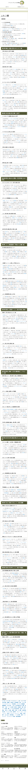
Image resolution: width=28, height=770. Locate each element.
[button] (27, 9)
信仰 (13, 86)
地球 (9, 577)
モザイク (8, 511)
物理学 (13, 710)
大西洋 (24, 415)
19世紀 (18, 281)
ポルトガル (6, 412)
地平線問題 (16, 702)
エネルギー (22, 335)
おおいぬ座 (7, 714)
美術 (13, 509)
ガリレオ (7, 200)
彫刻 (5, 511)
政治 (23, 154)
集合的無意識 (18, 716)
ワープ (23, 607)
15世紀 (4, 409)
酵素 (20, 710)
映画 (3, 539)
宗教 (19, 644)
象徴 (11, 25)
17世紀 (4, 200)
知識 (23, 126)
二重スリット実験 (8, 710)
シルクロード (8, 171)
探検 (15, 409)
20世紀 (22, 285)
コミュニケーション (22, 321)
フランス (16, 217)
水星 (6, 319)
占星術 (3, 36)
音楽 (3, 554)
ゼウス (24, 58)
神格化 (11, 512)
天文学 (23, 33)
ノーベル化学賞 (17, 714)
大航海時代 (12, 409)
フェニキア (20, 386)
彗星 (9, 265)
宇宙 (8, 43)
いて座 (13, 705)
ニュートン (8, 426)
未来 (11, 126)
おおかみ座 (9, 705)
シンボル (10, 30)
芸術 (7, 554)
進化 (24, 234)
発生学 (8, 713)
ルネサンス (18, 512)
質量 (17, 463)
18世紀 (13, 217)
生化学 (21, 708)
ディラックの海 (9, 711)
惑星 (23, 705)
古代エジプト (5, 134)
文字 (6, 142)
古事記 (15, 105)
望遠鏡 (15, 200)
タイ (13, 299)
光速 (3, 608)
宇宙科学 (12, 702)
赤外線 (25, 273)
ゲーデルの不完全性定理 (14, 708)
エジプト (9, 28)
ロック (16, 349)
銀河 (25, 707)
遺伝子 (22, 714)
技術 (6, 431)
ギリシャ (14, 69)
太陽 (9, 194)
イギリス (12, 189)
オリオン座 (8, 700)
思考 (17, 321)
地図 (17, 378)
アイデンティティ (9, 557)
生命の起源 (8, 621)
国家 (12, 123)
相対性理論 (12, 714)
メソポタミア (4, 28)
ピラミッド (19, 140)
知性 (13, 38)
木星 (11, 463)
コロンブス (24, 412)
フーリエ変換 (4, 708)
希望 (26, 468)
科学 (11, 43)
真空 (20, 702)
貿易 (5, 386)
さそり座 (3, 700)
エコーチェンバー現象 (11, 716)
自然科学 (14, 711)
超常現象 (4, 285)
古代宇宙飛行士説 (18, 705)
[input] (14, 10)
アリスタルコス (14, 700)
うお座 (6, 707)
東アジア (4, 100)
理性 (8, 708)
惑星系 (22, 672)
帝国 (15, 84)
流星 (24, 43)
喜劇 (5, 525)
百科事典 (2, 720)
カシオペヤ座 (23, 700)
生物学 (21, 713)
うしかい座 (24, 702)
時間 (18, 251)
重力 (12, 426)
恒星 (22, 707)
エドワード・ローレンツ (14, 713)
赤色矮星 (19, 707)
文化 (3, 94)
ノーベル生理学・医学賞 (12, 707)
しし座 (19, 700)
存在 (25, 55)
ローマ (13, 84)
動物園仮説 (4, 705)
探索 (23, 576)
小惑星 (8, 267)
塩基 (16, 710)
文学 (10, 523)
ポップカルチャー (8, 539)
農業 (4, 30)
